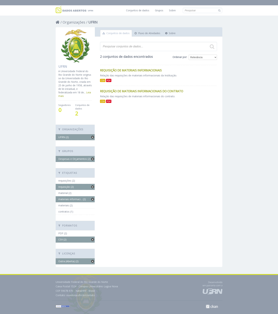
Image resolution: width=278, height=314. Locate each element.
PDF (109, 80)
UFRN (93, 22)
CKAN (212, 306)
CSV (103, 80)
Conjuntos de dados (137, 10)
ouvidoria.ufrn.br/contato (80, 295)
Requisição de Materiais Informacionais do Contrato (141, 91)
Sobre (172, 10)
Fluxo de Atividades (147, 33)
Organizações (74, 22)
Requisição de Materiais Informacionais (131, 70)
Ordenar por (180, 57)
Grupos (159, 10)
